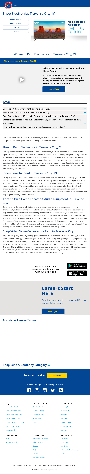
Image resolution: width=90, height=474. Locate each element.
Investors (64, 415)
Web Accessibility (30, 466)
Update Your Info (38, 415)
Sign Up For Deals (11, 442)
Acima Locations (66, 426)
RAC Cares (64, 419)
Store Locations (66, 422)
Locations (29, 384)
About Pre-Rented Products (15, 422)
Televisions (16, 27)
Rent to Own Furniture (13, 407)
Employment (65, 411)
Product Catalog (11, 430)
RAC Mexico (64, 446)
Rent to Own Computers (14, 415)
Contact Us (36, 446)
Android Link (77, 266)
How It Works (37, 419)
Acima (63, 454)
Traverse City (49, 384)
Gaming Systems (16, 23)
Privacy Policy (17, 466)
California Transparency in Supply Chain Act (62, 466)
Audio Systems (15, 19)
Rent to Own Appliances (13, 411)
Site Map (36, 454)
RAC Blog (64, 430)
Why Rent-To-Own (39, 442)
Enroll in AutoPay (38, 411)
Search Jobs (53, 311)
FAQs (35, 422)
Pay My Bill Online (39, 458)
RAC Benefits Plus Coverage (70, 450)
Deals (7, 438)
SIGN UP (57, 375)
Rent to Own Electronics (13, 419)
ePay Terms (42, 466)
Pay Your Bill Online (39, 407)
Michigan (38, 384)
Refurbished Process (12, 426)
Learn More (54, 89)
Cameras (16, 31)
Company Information (68, 407)
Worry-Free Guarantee (40, 438)
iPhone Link (77, 274)
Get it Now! (64, 438)
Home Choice (65, 442)
